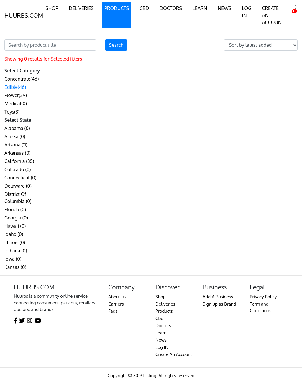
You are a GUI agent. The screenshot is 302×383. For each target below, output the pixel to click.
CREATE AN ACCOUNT (273, 15)
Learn (161, 333)
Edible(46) (15, 87)
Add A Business (218, 296)
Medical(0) (15, 103)
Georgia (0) (16, 218)
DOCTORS (171, 8)
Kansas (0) (15, 267)
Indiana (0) (15, 251)
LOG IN (246, 11)
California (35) (19, 161)
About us (117, 296)
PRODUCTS (116, 8)
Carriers (116, 304)
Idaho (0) (13, 234)
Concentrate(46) (21, 79)
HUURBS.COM (23, 15)
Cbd (159, 318)
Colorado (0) (17, 169)
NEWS (224, 8)
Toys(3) (11, 112)
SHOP (51, 8)
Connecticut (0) (20, 178)
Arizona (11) (15, 145)
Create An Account (173, 354)
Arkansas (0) (17, 153)
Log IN (161, 347)
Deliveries (165, 304)
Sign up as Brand (219, 304)
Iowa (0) (13, 259)
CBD (144, 8)
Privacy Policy (263, 296)
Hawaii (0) (15, 226)
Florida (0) (15, 209)
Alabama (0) (17, 128)
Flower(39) (15, 95)
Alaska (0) (14, 136)
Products (164, 311)
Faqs (112, 311)
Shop (160, 296)
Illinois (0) (14, 242)
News (161, 340)
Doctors (163, 325)
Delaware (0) (18, 186)
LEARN (200, 8)
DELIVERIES (81, 8)
